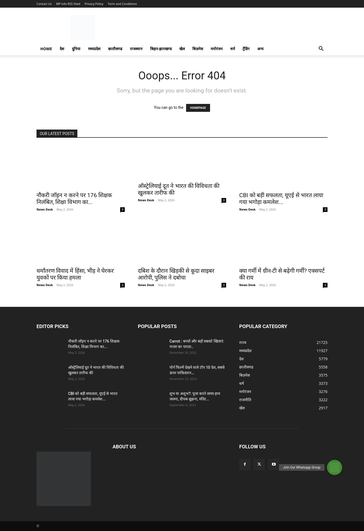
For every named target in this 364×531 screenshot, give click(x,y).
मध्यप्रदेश (94, 48)
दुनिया (76, 48)
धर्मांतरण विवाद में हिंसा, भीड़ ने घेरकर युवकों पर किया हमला (75, 274)
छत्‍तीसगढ (115, 48)
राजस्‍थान (136, 48)
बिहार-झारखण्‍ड (161, 48)
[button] (320, 49)
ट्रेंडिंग (246, 48)
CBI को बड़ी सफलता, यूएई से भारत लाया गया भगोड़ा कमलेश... (281, 198)
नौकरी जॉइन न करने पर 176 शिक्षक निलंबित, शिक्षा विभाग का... (74, 198)
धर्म (232, 48)
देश (62, 48)
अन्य (260, 48)
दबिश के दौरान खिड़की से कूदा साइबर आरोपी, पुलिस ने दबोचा (176, 274)
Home (46, 48)
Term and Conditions (122, 4)
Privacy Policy (93, 4)
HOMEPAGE (198, 108)
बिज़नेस (197, 48)
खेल (182, 48)
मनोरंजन (217, 48)
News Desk (45, 209)
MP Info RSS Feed (68, 4)
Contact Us (44, 4)
